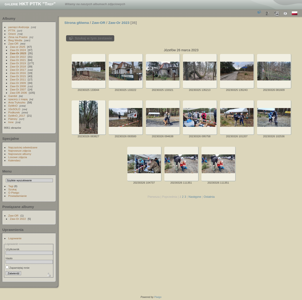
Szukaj (12, 189)
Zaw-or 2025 (17, 46)
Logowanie (15, 238)
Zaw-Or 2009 (18, 82)
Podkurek (14, 112)
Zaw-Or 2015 (18, 76)
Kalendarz (14, 160)
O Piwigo (13, 192)
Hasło (9, 258)
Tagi (10, 186)
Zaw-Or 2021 (18, 59)
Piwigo (157, 297)
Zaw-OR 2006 (18, 92)
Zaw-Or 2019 (18, 63)
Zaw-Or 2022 (18, 56)
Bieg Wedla (15, 40)
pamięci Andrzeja (18, 27)
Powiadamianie (17, 195)
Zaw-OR (13, 43)
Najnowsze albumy (19, 153)
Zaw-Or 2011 (18, 79)
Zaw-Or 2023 (18, 53)
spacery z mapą (18, 99)
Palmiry (12, 118)
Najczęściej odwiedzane (23, 147)
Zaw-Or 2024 (18, 49)
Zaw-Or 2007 (18, 89)
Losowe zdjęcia (17, 157)
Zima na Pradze (18, 36)
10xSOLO (14, 109)
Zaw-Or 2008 (18, 86)
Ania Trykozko (16, 102)
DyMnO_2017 (16, 115)
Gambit (12, 95)
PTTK (11, 30)
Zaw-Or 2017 (18, 69)
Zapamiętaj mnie (17, 267)
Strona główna (76, 23)
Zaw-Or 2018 (18, 66)
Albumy (8, 18)
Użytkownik (12, 249)
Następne (194, 196)
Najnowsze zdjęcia (19, 150)
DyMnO (13, 105)
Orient (12, 33)
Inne (11, 122)
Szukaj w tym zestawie (93, 38)
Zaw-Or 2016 (18, 72)
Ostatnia (209, 196)
